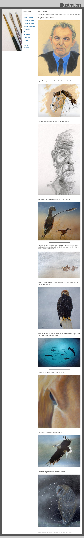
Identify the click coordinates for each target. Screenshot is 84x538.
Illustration (27, 34)
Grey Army (26, 47)
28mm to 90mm (29, 26)
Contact (26, 40)
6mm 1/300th (28, 18)
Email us (26, 45)
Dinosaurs (27, 32)
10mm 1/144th (29, 20)
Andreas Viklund (67, 532)
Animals (27, 29)
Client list (27, 37)
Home (26, 15)
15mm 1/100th (29, 23)
